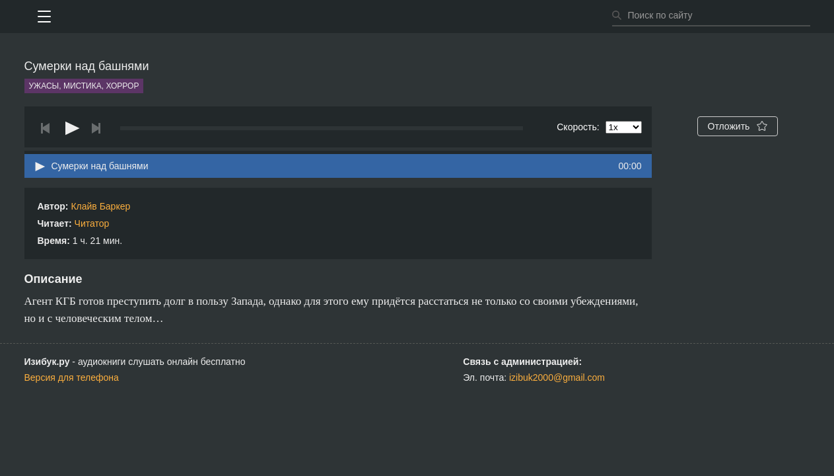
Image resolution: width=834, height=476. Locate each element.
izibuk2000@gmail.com (557, 377)
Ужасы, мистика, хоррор (84, 86)
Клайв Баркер (100, 206)
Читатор (92, 223)
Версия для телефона (71, 377)
